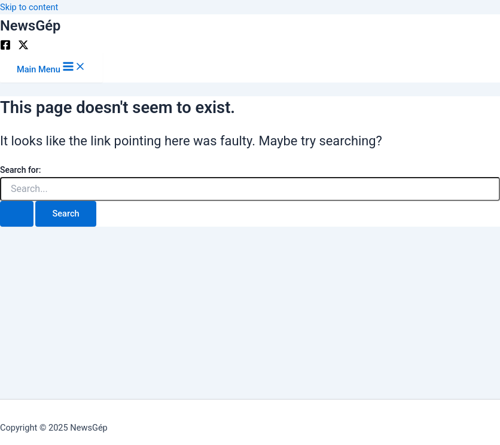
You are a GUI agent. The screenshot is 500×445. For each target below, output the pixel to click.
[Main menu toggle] (51, 67)
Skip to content (29, 7)
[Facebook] (5, 47)
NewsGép (30, 25)
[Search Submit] (16, 214)
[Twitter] (23, 47)
